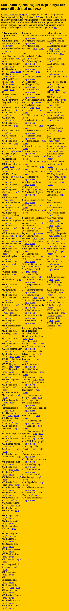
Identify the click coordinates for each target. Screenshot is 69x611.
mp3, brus (29, 423)
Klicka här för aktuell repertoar (15, 14)
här (55, 27)
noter (10, 46)
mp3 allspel (54, 236)
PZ (37, 17)
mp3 (5, 46)
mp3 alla (7, 536)
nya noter (57, 315)
